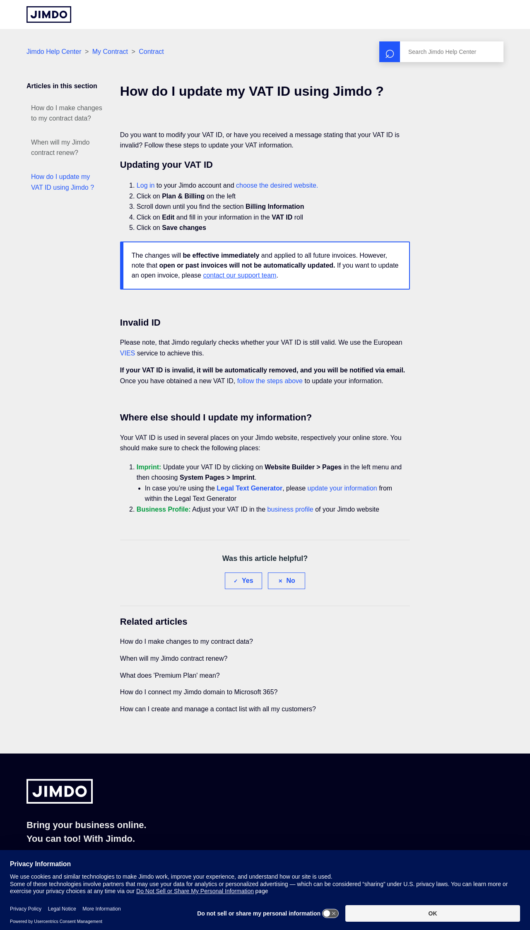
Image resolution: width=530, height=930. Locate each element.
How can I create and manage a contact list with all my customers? (218, 709)
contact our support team (239, 275)
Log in (146, 185)
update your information (342, 488)
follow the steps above (270, 380)
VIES (127, 353)
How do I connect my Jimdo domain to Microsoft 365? (199, 692)
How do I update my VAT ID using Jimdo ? (62, 182)
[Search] (441, 51)
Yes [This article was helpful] (247, 580)
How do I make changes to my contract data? (66, 113)
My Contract (110, 51)
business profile (290, 509)
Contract (151, 51)
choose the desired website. (277, 185)
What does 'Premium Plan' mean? (170, 675)
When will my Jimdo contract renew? (60, 148)
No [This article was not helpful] (291, 580)
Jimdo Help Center (54, 51)
